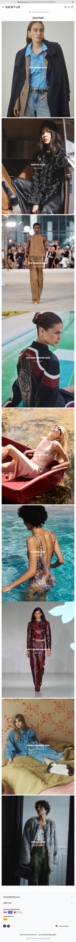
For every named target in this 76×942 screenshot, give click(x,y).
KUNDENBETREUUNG (38, 897)
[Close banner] (72, 1)
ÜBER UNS (38, 903)
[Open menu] (3, 7)
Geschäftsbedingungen (47, 934)
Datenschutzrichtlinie (28, 934)
